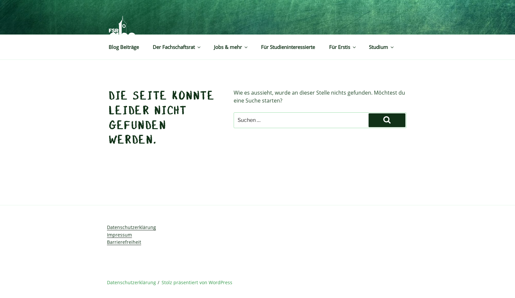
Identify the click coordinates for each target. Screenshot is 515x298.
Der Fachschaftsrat (177, 47)
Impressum (119, 235)
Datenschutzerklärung (131, 227)
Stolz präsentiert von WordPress (197, 282)
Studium (382, 47)
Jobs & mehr (231, 47)
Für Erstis (343, 47)
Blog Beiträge (124, 47)
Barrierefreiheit (124, 242)
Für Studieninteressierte (288, 47)
